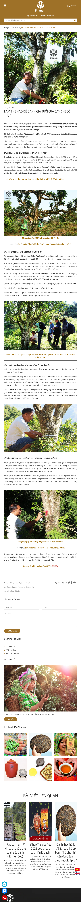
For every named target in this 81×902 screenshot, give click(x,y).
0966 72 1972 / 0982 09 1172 (44, 16)
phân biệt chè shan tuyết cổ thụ (24, 587)
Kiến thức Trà (10, 646)
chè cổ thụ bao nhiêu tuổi (22, 583)
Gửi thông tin (12, 631)
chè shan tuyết (8, 587)
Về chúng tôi (9, 659)
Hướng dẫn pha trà (12, 653)
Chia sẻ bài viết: (61, 583)
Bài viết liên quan (40, 795)
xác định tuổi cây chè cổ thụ (12, 591)
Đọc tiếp (11, 719)
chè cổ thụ (10, 583)
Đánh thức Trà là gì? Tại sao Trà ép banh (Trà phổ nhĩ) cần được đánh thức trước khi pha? (66, 852)
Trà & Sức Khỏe (11, 650)
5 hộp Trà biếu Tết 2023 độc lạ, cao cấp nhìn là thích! (40, 848)
